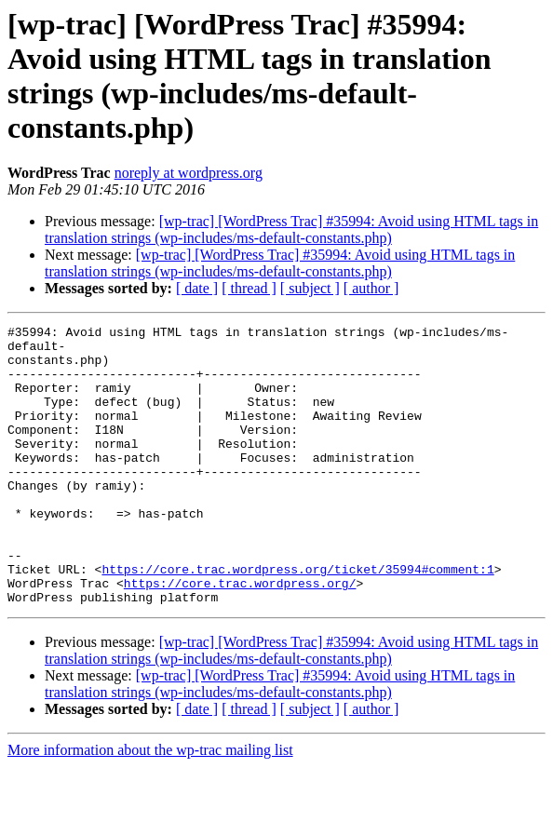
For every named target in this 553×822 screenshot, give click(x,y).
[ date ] (197, 288)
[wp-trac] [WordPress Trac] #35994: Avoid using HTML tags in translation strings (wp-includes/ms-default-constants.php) (291, 229)
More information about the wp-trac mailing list (150, 806)
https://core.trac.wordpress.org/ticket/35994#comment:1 (297, 619)
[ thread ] (249, 288)
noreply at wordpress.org (189, 173)
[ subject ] (310, 288)
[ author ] (371, 288)
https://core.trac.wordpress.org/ (240, 635)
